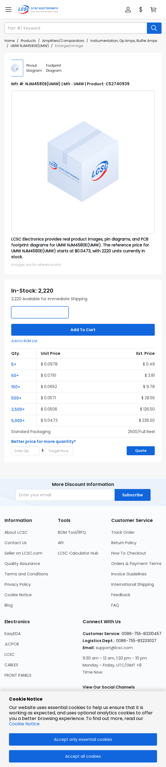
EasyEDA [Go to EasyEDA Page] (12, 633)
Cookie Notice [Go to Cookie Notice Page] (18, 595)
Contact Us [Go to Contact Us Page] (15, 543)
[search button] (154, 28)
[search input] (76, 28)
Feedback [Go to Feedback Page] (120, 595)
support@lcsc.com (114, 648)
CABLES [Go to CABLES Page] (11, 665)
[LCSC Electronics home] (38, 9)
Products (28, 40)
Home (9, 40)
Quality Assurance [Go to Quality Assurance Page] (22, 563)
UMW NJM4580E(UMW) (30, 45)
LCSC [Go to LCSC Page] (9, 654)
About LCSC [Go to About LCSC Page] (16, 532)
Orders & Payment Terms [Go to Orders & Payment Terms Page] (136, 563)
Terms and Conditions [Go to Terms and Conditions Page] (26, 574)
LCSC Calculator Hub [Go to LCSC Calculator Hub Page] (78, 553)
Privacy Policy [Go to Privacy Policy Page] (17, 584)
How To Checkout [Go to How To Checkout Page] (128, 553)
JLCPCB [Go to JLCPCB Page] (11, 644)
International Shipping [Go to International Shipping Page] (132, 584)
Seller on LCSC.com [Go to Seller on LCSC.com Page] (23, 553)
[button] (128, 9)
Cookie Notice (24, 724)
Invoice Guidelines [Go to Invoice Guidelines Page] (129, 574)
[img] (19, 68)
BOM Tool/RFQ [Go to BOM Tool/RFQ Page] (72, 532)
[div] (39, 68)
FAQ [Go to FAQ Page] (115, 605)
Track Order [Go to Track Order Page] (123, 532)
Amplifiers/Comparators (63, 40)
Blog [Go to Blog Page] (8, 605)
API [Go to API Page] (60, 543)
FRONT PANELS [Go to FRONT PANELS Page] (17, 675)
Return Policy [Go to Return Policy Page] (124, 543)
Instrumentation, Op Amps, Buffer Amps (123, 40)
